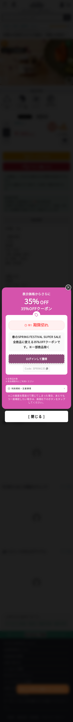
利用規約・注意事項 (21, 388)
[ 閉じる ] (36, 416)
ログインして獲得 (36, 359)
